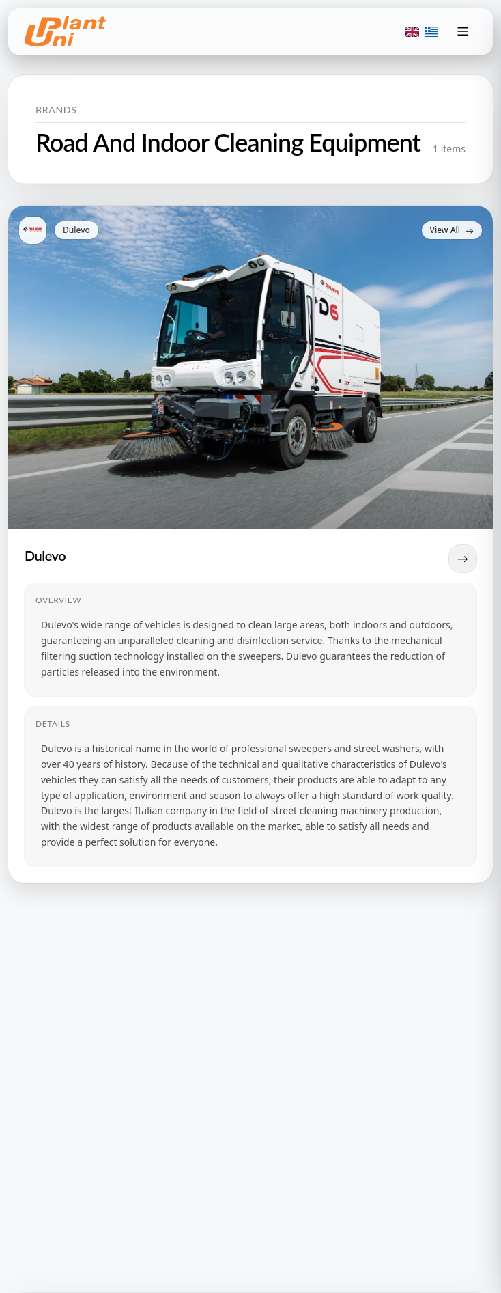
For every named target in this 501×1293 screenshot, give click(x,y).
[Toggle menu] (462, 31)
